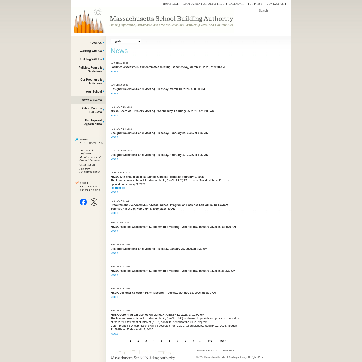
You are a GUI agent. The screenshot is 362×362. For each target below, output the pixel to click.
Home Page (171, 3)
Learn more (118, 188)
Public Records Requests (92, 110)
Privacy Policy (206, 350)
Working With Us (91, 51)
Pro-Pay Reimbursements (89, 170)
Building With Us (91, 59)
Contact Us (275, 3)
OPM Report (87, 164)
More (114, 71)
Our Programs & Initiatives (91, 81)
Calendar (236, 3)
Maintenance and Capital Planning (90, 159)
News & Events (92, 100)
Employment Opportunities (203, 3)
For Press (255, 3)
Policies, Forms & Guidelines (90, 69)
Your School (94, 91)
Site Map (228, 350)
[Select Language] (126, 41)
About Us (96, 42)
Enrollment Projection (86, 151)
